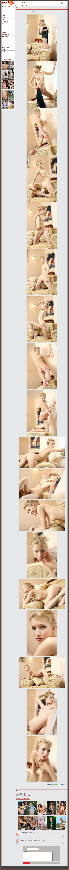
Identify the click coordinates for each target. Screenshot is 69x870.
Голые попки (47, 790)
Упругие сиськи (53, 790)
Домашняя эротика (5, 36)
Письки (3, 17)
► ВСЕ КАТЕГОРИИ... (6, 55)
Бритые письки (42, 790)
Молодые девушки (5, 38)
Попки (3, 19)
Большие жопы (5, 53)
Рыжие (3, 15)
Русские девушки (5, 34)
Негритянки (4, 32)
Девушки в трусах (5, 25)
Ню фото (3, 51)
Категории (18, 2)
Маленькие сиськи (5, 45)
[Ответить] (65, 836)
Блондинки (4, 13)
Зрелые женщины (5, 40)
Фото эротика (9, 868)
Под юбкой (4, 23)
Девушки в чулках (5, 47)
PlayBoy (3, 28)
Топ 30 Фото (25, 2)
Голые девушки (5, 8)
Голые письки (35, 790)
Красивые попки (5, 21)
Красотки (4, 49)
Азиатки (3, 30)
